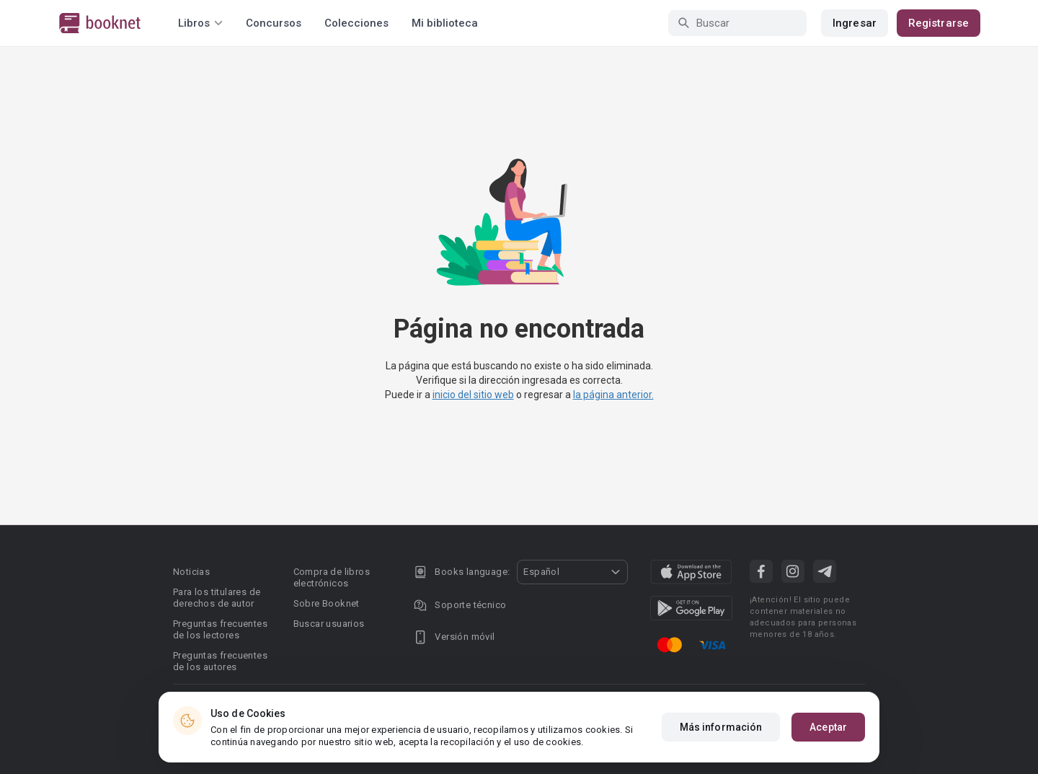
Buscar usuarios (329, 623)
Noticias (191, 571)
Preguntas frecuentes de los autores (220, 661)
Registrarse (938, 23)
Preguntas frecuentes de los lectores (220, 629)
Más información (721, 727)
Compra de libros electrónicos (331, 577)
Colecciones (356, 23)
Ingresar (855, 23)
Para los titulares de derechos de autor (216, 597)
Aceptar (828, 727)
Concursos (273, 23)
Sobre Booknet (326, 603)
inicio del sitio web (473, 394)
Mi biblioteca (445, 23)
